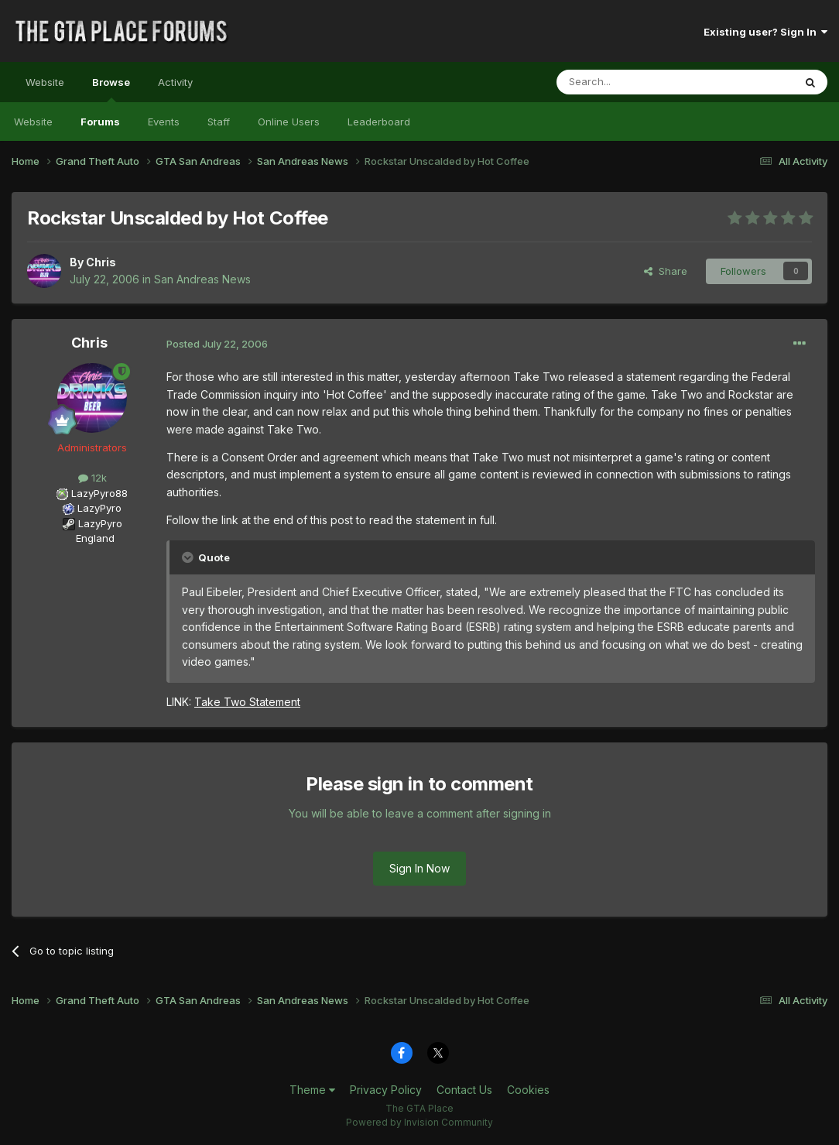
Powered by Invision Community (419, 1122)
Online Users (289, 121)
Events (164, 121)
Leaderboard (379, 121)
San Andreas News (202, 279)
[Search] (635, 82)
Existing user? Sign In (765, 32)
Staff (218, 121)
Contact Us (464, 1089)
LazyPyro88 (99, 493)
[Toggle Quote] (189, 557)
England (91, 538)
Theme (312, 1089)
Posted (217, 344)
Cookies (528, 1089)
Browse (111, 89)
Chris (101, 262)
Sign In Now (419, 868)
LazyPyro (99, 508)
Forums (100, 121)
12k (92, 477)
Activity (175, 82)
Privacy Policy (386, 1089)
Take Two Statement (247, 701)
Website (45, 82)
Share (665, 271)
